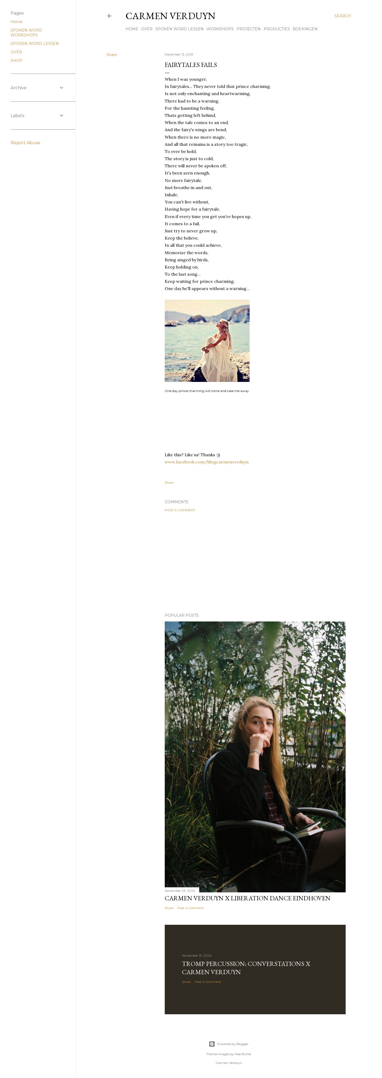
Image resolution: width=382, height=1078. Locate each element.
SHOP (16, 60)
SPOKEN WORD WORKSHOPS (26, 32)
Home (17, 21)
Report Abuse (25, 142)
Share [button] (111, 54)
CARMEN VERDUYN (170, 16)
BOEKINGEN (305, 29)
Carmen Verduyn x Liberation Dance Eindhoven (248, 898)
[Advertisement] (255, 562)
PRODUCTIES (277, 29)
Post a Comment (180, 510)
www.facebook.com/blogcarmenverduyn (207, 462)
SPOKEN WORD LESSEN (179, 29)
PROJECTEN (249, 29)
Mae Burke (243, 1054)
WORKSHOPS (220, 29)
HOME (131, 29)
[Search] (343, 16)
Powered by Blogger (229, 1044)
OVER (147, 29)
